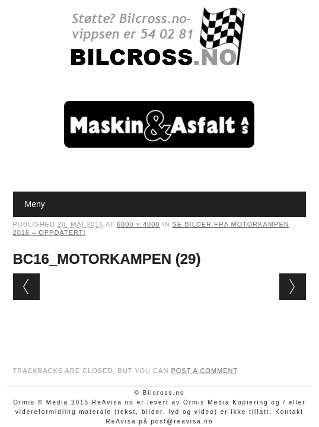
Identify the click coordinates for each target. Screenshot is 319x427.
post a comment (204, 370)
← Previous (26, 286)
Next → (292, 286)
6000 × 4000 (138, 224)
